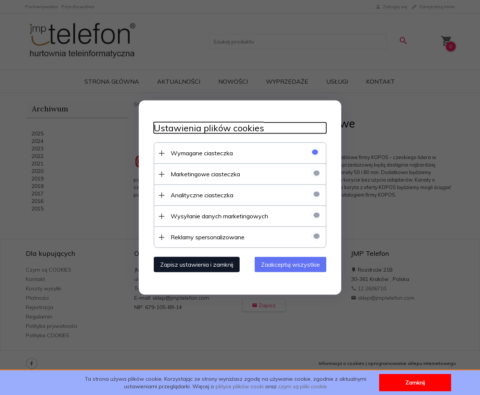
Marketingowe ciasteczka (205, 174)
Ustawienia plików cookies (209, 128)
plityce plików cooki (240, 386)
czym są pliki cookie (302, 386)
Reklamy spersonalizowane (207, 237)
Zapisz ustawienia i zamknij (196, 264)
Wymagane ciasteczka (202, 153)
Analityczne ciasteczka (202, 195)
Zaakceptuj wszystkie (290, 264)
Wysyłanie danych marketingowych (219, 216)
